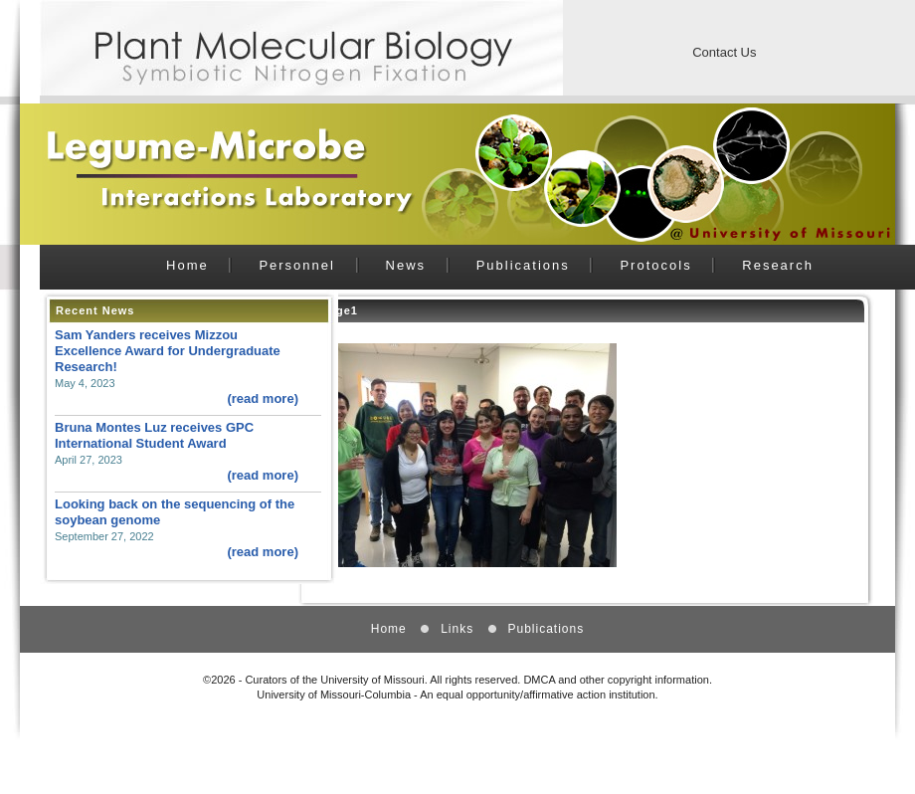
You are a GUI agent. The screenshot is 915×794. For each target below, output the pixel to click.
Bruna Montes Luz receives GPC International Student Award (154, 435)
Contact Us (724, 52)
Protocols (655, 265)
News (406, 265)
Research (778, 265)
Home (187, 265)
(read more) (262, 398)
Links (457, 629)
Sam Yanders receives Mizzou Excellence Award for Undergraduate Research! (167, 350)
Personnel (297, 265)
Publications (523, 265)
